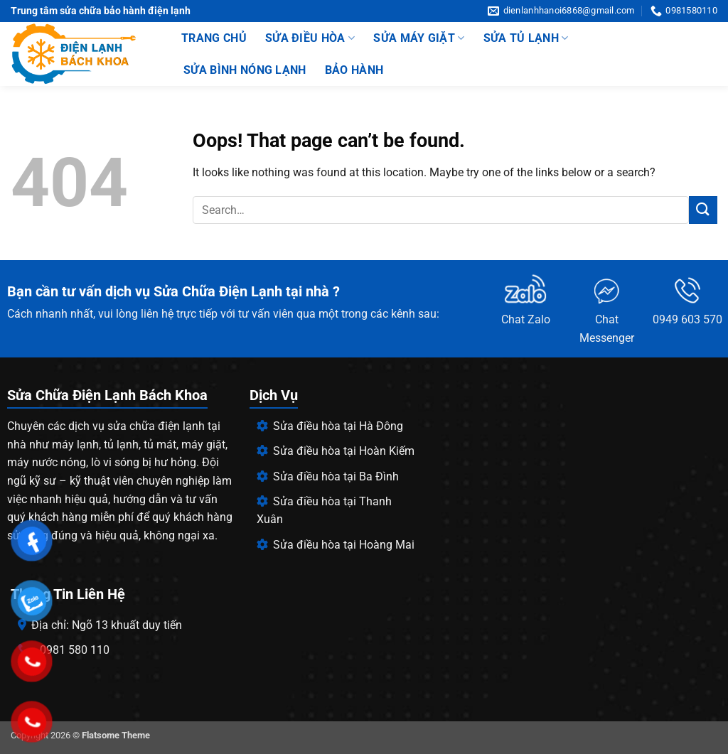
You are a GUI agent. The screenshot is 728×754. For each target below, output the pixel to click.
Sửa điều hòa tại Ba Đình (328, 476)
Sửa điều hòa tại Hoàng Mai (335, 544)
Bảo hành (354, 70)
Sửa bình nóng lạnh (244, 70)
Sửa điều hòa (310, 38)
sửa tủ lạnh (526, 38)
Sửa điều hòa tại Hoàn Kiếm (335, 451)
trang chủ (214, 38)
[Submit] (703, 210)
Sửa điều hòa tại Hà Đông (330, 426)
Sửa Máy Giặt (418, 38)
